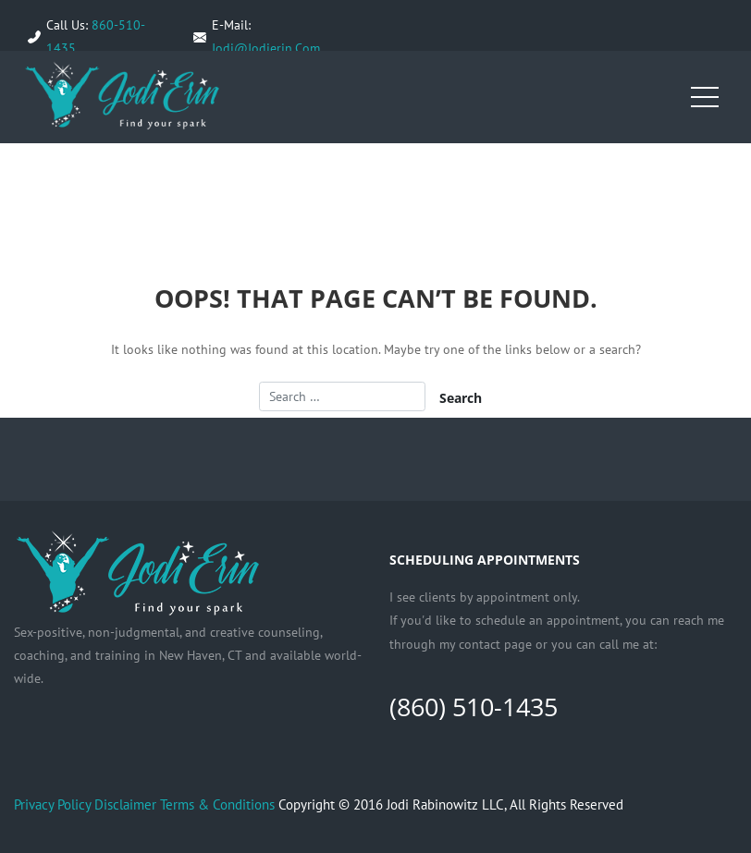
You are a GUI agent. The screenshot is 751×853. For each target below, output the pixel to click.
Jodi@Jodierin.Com (266, 48)
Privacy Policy (52, 804)
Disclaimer (125, 804)
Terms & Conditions (217, 804)
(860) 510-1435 (473, 706)
